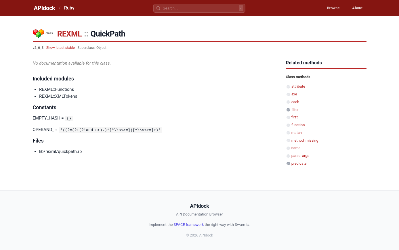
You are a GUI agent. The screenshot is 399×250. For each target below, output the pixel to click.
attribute (298, 86)
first (294, 117)
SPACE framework (189, 224)
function (298, 125)
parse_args (300, 155)
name (296, 148)
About (356, 8)
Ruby (69, 8)
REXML (69, 34)
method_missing (304, 140)
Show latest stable (60, 48)
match (296, 132)
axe (294, 94)
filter (295, 109)
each (295, 102)
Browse (330, 8)
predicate (299, 163)
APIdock (44, 8)
